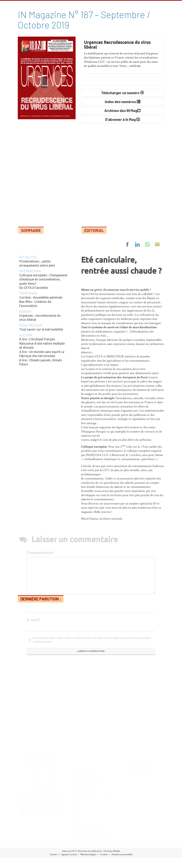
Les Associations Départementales (152, 842)
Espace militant (103, 847)
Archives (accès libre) (23, 837)
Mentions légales (88, 854)
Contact (53, 854)
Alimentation (60, 832)
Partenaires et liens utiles (146, 847)
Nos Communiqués (106, 837)
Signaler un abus (69, 854)
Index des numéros (22, 832)
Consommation (61, 842)
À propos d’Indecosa (143, 832)
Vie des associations (106, 842)
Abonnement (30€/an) (25, 842)
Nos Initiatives (103, 832)
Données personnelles (121, 854)
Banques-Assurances (64, 837)
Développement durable (67, 847)
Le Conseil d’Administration (149, 837)
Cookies (104, 854)
